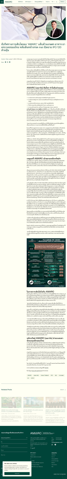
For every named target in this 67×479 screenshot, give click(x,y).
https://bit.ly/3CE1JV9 (36, 371)
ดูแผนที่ (32, 448)
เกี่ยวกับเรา (20, 1)
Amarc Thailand (44, 375)
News (7, 59)
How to (47, 1)
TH (52, 1)
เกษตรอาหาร (32, 455)
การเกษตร (61, 375)
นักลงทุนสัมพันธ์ (38, 1)
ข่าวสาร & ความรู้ (55, 460)
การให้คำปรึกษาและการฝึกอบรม (36, 466)
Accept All (17, 473)
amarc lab (36, 375)
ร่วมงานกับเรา (54, 464)
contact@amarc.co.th (57, 442)
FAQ (52, 466)
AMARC (8, 2)
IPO (52, 375)
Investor (3, 59)
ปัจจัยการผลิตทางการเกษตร (35, 457)
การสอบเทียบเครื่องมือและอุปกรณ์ (37, 462)
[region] (17, 468)
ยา (28, 378)
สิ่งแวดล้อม (32, 460)
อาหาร (32, 378)
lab (56, 375)
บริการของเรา (28, 1)
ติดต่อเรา (63, 1)
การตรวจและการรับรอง (34, 464)
